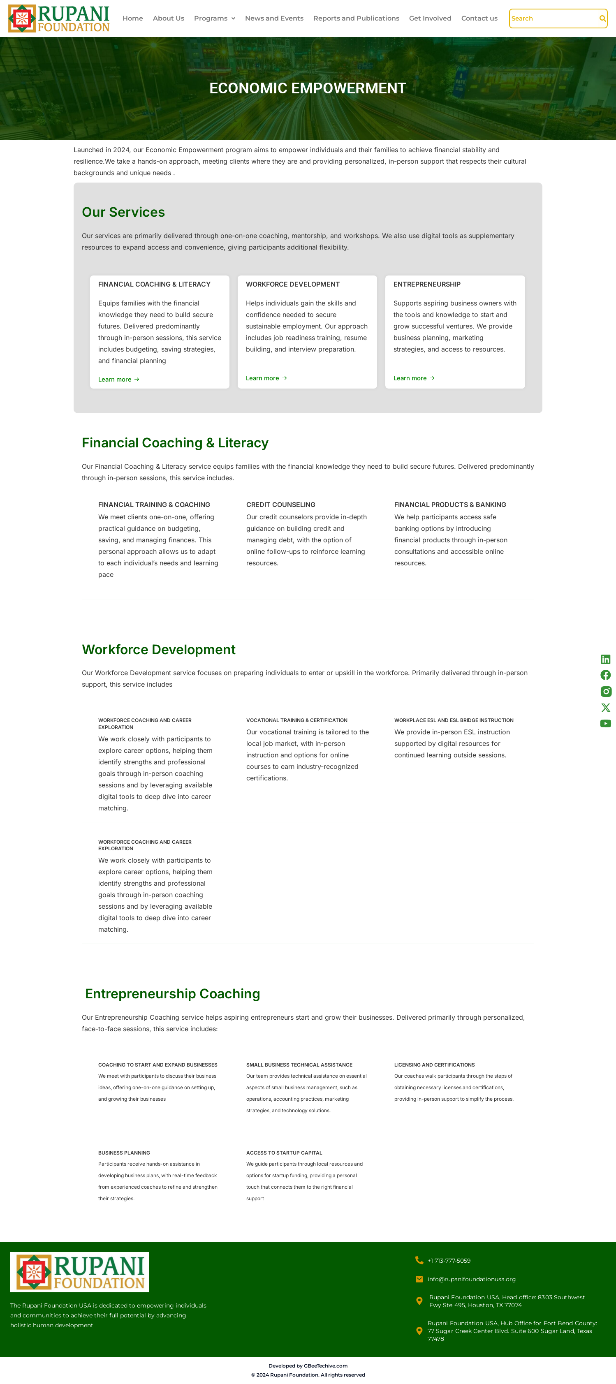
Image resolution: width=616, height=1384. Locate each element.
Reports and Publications (356, 18)
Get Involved (430, 18)
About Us (168, 18)
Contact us (479, 18)
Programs (214, 18)
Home (133, 18)
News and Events (274, 18)
